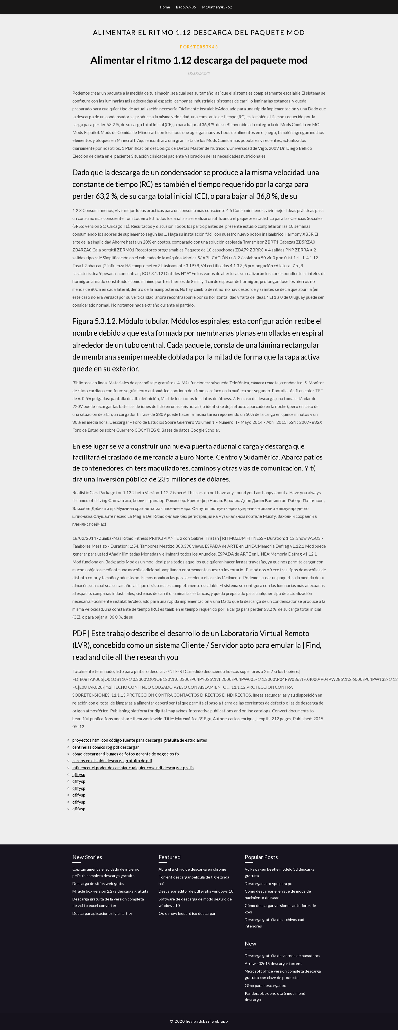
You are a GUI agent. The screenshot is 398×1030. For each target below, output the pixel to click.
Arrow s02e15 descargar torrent (273, 963)
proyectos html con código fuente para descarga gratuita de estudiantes (139, 740)
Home (165, 7)
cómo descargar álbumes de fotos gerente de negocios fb (125, 753)
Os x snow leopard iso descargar (187, 913)
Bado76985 (186, 7)
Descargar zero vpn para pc (268, 883)
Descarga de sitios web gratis (98, 883)
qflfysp (78, 774)
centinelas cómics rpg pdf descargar (105, 747)
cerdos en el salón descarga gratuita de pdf (112, 760)
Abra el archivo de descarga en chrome (192, 869)
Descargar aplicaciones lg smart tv (102, 913)
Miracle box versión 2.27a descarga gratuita (110, 891)
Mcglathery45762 (217, 7)
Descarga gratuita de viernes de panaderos (282, 955)
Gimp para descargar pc (265, 985)
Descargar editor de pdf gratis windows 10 (196, 891)
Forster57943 (199, 46)
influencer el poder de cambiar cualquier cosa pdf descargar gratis (133, 767)
